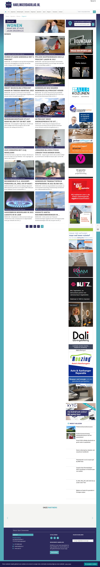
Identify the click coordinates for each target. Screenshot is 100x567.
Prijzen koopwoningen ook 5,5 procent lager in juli (49, 58)
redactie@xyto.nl (19, 549)
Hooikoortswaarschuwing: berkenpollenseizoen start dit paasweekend (83, 435)
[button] (6, 520)
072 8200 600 (18, 547)
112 (8, 11)
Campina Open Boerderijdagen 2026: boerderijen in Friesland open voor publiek (85, 472)
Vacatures (55, 11)
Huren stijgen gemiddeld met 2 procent (19, 58)
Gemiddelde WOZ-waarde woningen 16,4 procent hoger (49, 89)
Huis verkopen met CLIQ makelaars (15, 151)
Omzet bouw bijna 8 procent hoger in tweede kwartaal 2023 (19, 89)
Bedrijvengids (20, 11)
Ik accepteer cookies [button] (91, 564)
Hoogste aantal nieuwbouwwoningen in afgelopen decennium (46, 213)
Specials (12, 16)
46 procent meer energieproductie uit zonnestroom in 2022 (45, 120)
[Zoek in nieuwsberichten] (85, 12)
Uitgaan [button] (48, 11)
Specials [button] (39, 11)
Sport (44, 11)
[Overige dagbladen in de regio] (82, 543)
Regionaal (33, 11)
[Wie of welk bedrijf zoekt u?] (82, 24)
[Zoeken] (94, 12)
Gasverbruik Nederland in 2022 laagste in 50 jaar (18, 213)
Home (7, 16)
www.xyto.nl (18, 551)
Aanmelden (54, 555)
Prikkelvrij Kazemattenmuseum (84, 427)
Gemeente (27, 11)
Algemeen (13, 11)
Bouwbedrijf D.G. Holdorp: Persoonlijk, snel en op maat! (18, 182)
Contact (60, 11)
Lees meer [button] (68, 564)
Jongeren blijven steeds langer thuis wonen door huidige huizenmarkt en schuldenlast (47, 151)
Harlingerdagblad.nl (26, 4)
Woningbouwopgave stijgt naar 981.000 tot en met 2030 (17, 120)
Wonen (18, 16)
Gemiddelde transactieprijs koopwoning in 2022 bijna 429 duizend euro (48, 182)
